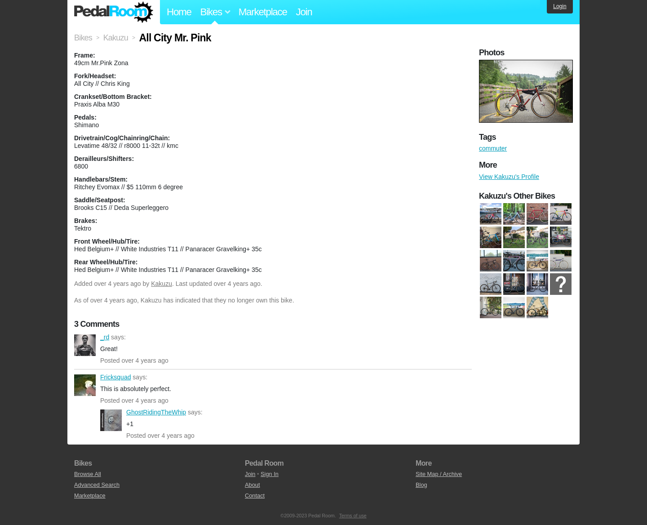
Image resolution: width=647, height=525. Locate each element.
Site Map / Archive (439, 474)
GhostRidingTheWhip (111, 420)
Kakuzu (161, 283)
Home (179, 12)
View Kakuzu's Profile (509, 176)
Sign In (270, 474)
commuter (493, 148)
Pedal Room (113, 12)
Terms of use (353, 515)
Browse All (87, 474)
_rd (85, 345)
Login (559, 6)
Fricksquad (85, 385)
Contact (255, 495)
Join (304, 12)
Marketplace (263, 12)
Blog (421, 484)
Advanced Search (97, 484)
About (252, 484)
